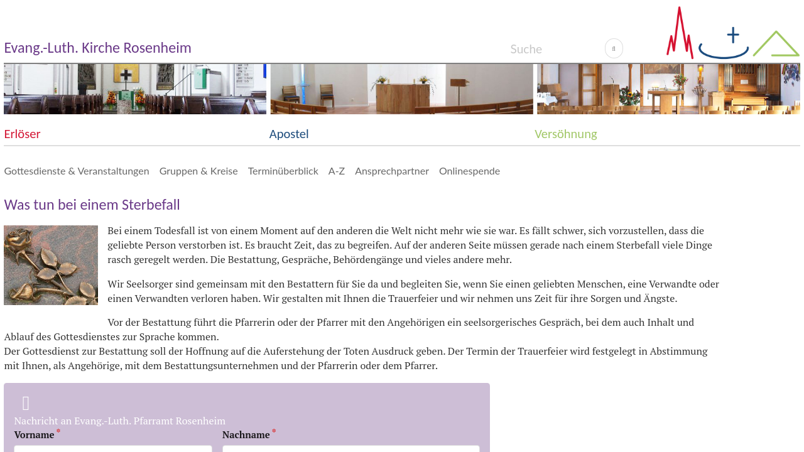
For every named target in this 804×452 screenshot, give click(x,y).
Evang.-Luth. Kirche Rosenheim (97, 47)
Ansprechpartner (392, 170)
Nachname (246, 435)
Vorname (34, 435)
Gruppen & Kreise (199, 170)
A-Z (337, 170)
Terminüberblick (283, 170)
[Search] (557, 48)
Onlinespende (469, 170)
